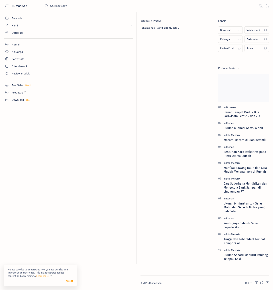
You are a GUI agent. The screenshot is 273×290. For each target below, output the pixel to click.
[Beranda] (21, 18)
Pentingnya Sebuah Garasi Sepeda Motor (241, 225)
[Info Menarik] (257, 30)
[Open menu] (7, 6)
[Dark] (260, 6)
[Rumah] (257, 48)
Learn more (42, 276)
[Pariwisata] (257, 39)
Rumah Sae (20, 6)
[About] (21, 32)
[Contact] (21, 73)
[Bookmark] (267, 6)
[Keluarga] (230, 39)
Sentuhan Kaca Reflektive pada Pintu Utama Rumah (245, 154)
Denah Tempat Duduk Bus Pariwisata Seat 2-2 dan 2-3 (242, 114)
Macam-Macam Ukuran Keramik (245, 140)
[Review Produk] (230, 48)
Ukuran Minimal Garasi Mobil (243, 128)
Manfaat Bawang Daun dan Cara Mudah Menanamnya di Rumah (245, 170)
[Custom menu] (21, 85)
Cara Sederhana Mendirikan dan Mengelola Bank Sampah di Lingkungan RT (245, 187)
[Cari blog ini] (72, 6)
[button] (256, 282)
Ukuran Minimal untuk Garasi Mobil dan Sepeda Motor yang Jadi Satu (244, 207)
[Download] (230, 30)
